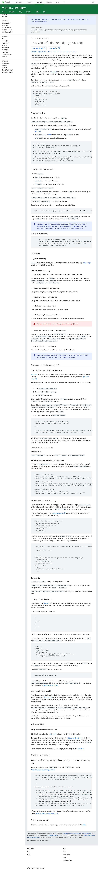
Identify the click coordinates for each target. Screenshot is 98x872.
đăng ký (44, 21)
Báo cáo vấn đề (39, 48)
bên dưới (38, 131)
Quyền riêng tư (40, 868)
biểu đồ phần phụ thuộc (50, 685)
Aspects (46, 603)
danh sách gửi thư (77, 19)
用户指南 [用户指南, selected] (39, 2)
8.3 (69, 52)
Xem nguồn (55, 48)
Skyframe (34, 374)
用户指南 (38, 38)
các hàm (49, 135)
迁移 (44, 12)
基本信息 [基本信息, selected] (12, 12)
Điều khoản (30, 868)
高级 (20, 12)
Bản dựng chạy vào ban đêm (40, 52)
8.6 (61, 52)
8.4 (66, 52)
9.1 (52, 52)
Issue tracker (66, 854)
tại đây (84, 825)
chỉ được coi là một (73, 738)
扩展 (57, 2)
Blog (28, 851)
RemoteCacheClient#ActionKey (46, 814)
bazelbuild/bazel (58, 513)
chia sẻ (52, 734)
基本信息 (46, 38)
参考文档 (49, 2)
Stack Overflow (67, 860)
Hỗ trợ (64, 851)
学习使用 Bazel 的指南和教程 (14, 8)
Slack (64, 857)
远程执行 (28, 12)
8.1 (75, 52)
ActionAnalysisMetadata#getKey (42, 770)
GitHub (92, 2)
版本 (3, 12)
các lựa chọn (87, 263)
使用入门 (29, 2)
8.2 (72, 52)
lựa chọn (54, 72)
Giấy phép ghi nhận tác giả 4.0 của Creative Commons (77, 833)
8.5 (63, 52)
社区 (64, 2)
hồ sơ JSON (48, 697)
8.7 (58, 52)
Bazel (32, 38)
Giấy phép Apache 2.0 (53, 835)
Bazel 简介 (19, 2)
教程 (37, 12)
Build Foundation (36, 19)
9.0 (55, 52)
